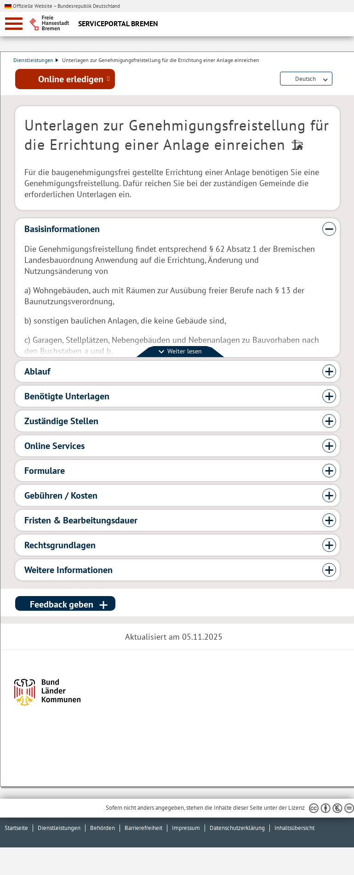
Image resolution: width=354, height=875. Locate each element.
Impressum (186, 828)
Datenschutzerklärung (237, 828)
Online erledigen (70, 79)
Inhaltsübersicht (294, 828)
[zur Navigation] (14, 23)
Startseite (16, 828)
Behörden (102, 828)
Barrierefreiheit (143, 828)
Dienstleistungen (37, 60)
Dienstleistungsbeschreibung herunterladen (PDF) (338, 80)
